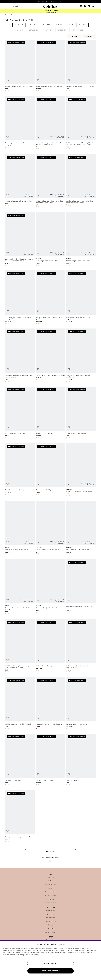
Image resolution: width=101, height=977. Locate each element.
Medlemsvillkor (50, 892)
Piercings (82, 24)
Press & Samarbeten (50, 932)
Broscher (62, 30)
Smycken (14, 15)
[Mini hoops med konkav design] (20, 413)
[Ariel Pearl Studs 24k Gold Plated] (20, 528)
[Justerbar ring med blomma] (81, 413)
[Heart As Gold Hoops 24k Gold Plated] (81, 470)
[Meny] (6, 6)
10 (55, 861)
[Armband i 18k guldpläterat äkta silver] (20, 181)
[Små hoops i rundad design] (50, 413)
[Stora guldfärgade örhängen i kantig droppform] (81, 587)
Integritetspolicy (50, 884)
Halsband (33, 24)
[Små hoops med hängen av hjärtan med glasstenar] (50, 297)
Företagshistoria (50, 921)
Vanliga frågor (50, 940)
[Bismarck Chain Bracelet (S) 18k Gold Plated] (20, 587)
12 (62, 861)
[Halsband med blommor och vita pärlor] (20, 66)
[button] (86, 6)
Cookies (50, 888)
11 (59, 861)
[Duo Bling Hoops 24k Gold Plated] (50, 239)
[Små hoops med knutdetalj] (20, 123)
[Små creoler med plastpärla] (50, 646)
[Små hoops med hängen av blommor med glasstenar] (20, 297)
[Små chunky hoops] (81, 760)
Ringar (59, 24)
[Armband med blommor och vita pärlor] (81, 66)
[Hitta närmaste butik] (81, 6)
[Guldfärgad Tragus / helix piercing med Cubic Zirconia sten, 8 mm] (20, 646)
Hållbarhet (50, 925)
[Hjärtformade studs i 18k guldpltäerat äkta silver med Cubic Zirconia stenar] (81, 123)
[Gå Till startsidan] (50, 6)
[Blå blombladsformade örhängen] (81, 297)
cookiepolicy (35, 955)
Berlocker (33, 30)
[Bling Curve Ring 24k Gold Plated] (50, 528)
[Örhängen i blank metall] (20, 760)
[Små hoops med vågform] (50, 760)
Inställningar (50, 964)
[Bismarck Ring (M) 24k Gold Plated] (50, 587)
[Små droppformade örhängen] (20, 470)
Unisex (70, 24)
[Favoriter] (90, 6)
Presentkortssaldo (50, 903)
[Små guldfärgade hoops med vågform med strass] (81, 355)
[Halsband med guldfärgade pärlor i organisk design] (81, 646)
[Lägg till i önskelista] (7, 80)
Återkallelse (50, 899)
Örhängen (19, 24)
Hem (7, 15)
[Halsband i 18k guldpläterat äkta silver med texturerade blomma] (50, 123)
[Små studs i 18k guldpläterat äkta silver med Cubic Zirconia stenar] (50, 181)
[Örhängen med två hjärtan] (50, 470)
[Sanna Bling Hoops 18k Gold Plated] (81, 239)
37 (67, 861)
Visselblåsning (50, 928)
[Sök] (18, 6)
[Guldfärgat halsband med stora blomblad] (50, 355)
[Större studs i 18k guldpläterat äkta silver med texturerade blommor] (20, 239)
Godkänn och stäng (51, 971)
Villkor (50, 881)
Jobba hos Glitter (50, 895)
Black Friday (50, 910)
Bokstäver (47, 30)
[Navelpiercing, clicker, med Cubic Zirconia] (20, 816)
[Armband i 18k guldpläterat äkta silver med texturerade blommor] (81, 181)
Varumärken (50, 917)
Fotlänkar (19, 30)
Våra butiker (50, 914)
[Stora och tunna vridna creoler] (81, 703)
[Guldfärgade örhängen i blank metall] (20, 703)
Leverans (50, 877)
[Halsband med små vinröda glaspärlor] (50, 703)
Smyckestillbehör (79, 30)
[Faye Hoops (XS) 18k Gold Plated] (81, 528)
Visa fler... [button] (50, 851)
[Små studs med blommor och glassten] (50, 66)
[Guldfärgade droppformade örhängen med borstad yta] (20, 355)
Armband (46, 24)
